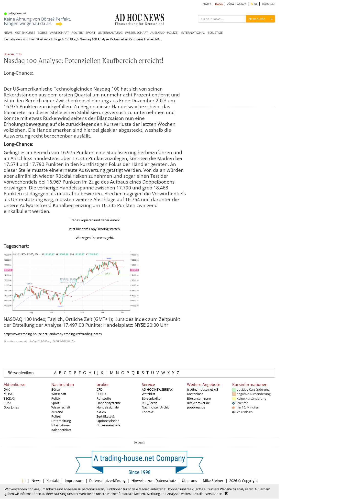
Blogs (57, 39)
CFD (19, 54)
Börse (55, 389)
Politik (55, 398)
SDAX (7, 403)
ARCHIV (207, 3)
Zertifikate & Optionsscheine (108, 418)
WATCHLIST (268, 3)
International (60, 425)
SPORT (90, 32)
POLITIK (77, 32)
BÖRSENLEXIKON (237, 3)
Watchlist (148, 394)
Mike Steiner (213, 480)
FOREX (101, 394)
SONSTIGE (215, 32)
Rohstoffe (104, 398)
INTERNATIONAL (193, 32)
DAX (7, 389)
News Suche (257, 19)
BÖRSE (42, 32)
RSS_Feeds (149, 403)
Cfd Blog (71, 39)
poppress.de (196, 407)
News (36, 480)
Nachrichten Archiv (155, 407)
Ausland (57, 412)
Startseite (43, 39)
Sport (55, 403)
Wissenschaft (60, 407)
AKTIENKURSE (25, 32)
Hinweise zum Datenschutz (154, 480)
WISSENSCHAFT (136, 32)
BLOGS (219, 3)
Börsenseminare (108, 425)
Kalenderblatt (61, 430)
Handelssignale (108, 407)
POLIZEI (172, 32)
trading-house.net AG (202, 389)
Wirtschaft (58, 394)
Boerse (9, 54)
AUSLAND (157, 32)
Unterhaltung (61, 421)
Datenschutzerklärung (107, 480)
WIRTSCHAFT (59, 32)
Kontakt (148, 412)
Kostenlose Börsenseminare (199, 396)
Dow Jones (11, 407)
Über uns (189, 480)
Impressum (74, 480)
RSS (254, 3)
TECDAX (9, 398)
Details (198, 493)
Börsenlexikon (21, 372)
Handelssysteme (109, 403)
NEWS (8, 32)
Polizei (56, 416)
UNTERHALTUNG (110, 32)
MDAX (8, 394)
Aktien (101, 412)
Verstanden (213, 493)
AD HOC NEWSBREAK (157, 389)
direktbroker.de (198, 403)
